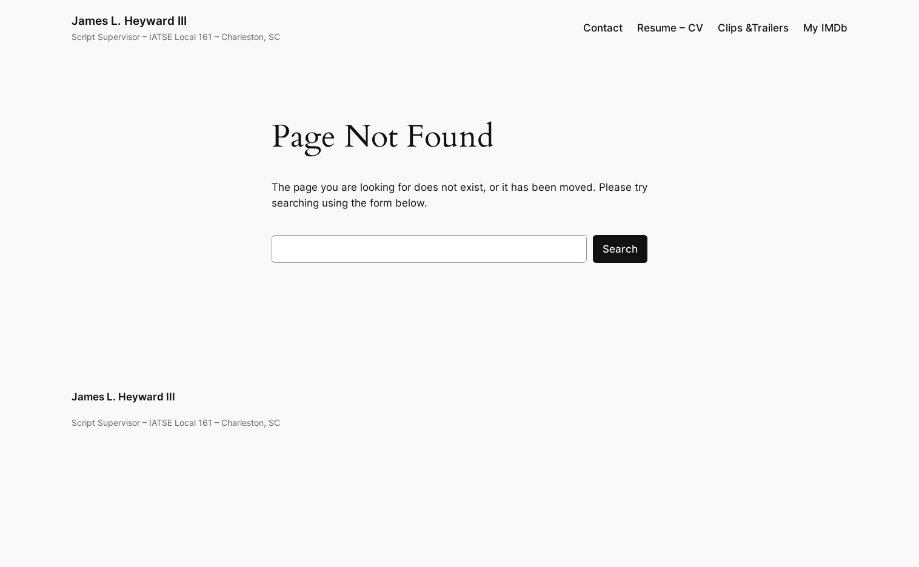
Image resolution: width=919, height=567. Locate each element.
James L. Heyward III (129, 20)
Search (620, 249)
